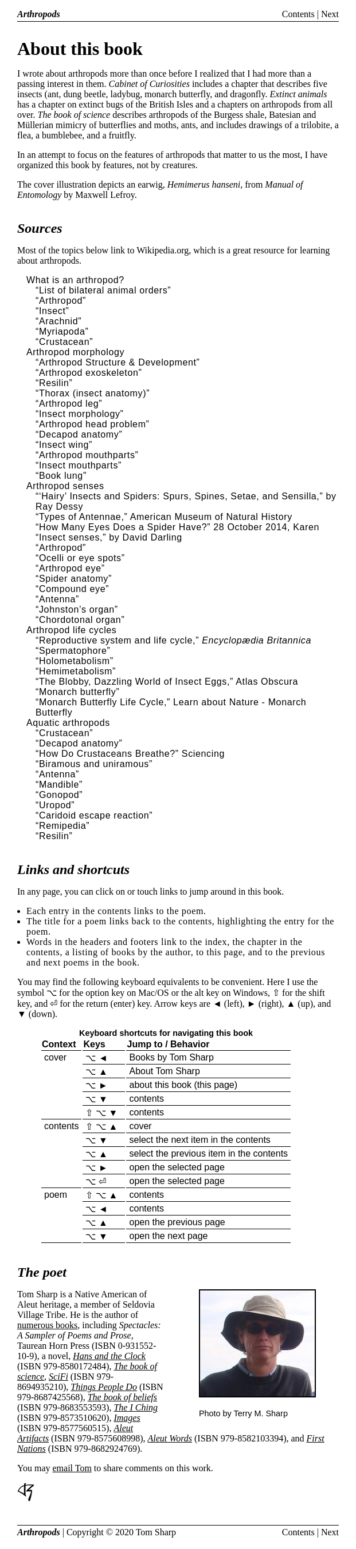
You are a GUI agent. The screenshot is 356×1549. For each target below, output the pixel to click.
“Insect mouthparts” (79, 465)
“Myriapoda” (62, 331)
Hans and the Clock (109, 1356)
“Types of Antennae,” (81, 517)
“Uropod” (55, 805)
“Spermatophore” (73, 651)
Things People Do (104, 1387)
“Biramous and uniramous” (94, 764)
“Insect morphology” (80, 414)
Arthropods (38, 14)
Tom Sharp (156, 1532)
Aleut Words (170, 1438)
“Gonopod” (59, 795)
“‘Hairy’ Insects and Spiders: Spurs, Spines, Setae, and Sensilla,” (179, 496)
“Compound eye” (72, 589)
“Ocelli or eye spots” (80, 558)
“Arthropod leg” (69, 403)
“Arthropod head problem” (93, 424)
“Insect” (52, 311)
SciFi (58, 1376)
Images (127, 1418)
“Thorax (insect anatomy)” (93, 393)
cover (55, 1057)
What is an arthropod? (75, 280)
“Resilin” (54, 383)
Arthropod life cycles (71, 630)
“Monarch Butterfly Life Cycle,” (103, 702)
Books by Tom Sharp (171, 1057)
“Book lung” (61, 475)
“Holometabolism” (75, 661)
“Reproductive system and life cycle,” (117, 640)
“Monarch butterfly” (77, 692)
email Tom (72, 1468)
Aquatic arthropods (68, 723)
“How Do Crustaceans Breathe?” (107, 753)
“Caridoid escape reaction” (94, 815)
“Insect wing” (64, 445)
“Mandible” (59, 784)
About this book (80, 48)
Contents (298, 14)
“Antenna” (57, 599)
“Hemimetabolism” (76, 671)
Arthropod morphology (75, 352)
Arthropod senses (65, 486)
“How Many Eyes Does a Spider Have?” (123, 527)
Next (330, 14)
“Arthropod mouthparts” (87, 455)
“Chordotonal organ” (80, 620)
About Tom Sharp (164, 1071)
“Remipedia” (62, 826)
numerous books (47, 1325)
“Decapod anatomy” (79, 434)
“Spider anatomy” (74, 578)
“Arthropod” (61, 300)
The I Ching (135, 1407)
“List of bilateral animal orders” (103, 290)
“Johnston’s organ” (77, 609)
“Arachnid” (58, 321)
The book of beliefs (122, 1397)
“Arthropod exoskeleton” (89, 373)
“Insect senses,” (71, 537)
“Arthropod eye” (70, 568)
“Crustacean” (64, 342)
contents (146, 1098)
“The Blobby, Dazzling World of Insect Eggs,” (134, 681)
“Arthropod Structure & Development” (118, 362)
